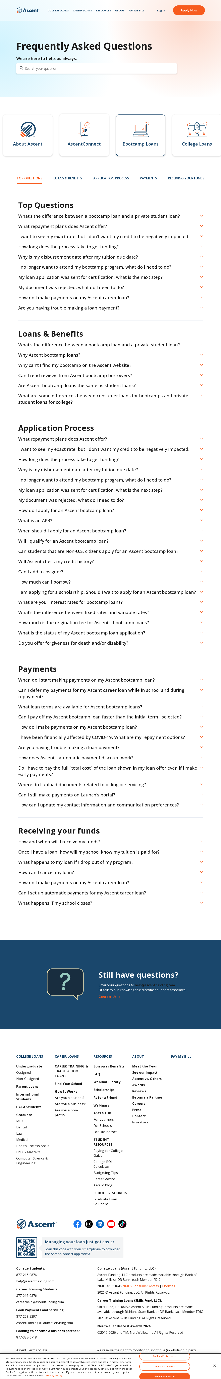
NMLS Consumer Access (140, 1286)
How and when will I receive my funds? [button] (59, 842)
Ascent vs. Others (147, 1078)
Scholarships (104, 1090)
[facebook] (77, 1224)
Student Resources (103, 1142)
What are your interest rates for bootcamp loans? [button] (70, 602)
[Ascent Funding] (36, 1224)
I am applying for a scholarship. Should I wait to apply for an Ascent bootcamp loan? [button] (107, 592)
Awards (138, 1085)
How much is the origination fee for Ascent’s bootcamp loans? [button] (83, 622)
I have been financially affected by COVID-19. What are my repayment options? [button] (101, 737)
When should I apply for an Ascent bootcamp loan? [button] (72, 531)
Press (136, 1110)
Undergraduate (29, 1066)
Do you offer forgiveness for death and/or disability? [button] (73, 643)
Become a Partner (147, 1097)
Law (19, 1133)
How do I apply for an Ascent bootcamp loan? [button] (66, 510)
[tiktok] (122, 1224)
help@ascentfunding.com (155, 985)
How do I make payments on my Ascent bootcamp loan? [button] (77, 727)
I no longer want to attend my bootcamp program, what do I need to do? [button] (94, 267)
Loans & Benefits (67, 178)
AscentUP (102, 1113)
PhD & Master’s (28, 1152)
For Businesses (106, 1132)
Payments (148, 178)
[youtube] (111, 1224)
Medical (22, 1139)
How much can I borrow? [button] (44, 582)
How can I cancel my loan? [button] (46, 872)
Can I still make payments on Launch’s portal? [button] (66, 795)
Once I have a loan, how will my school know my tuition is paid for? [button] (89, 852)
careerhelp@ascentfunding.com (40, 1302)
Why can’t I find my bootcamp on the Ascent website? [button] (74, 365)
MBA (20, 1121)
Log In (161, 12)
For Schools (103, 1125)
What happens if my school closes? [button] (55, 903)
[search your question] (96, 68)
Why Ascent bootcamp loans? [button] (49, 355)
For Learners (104, 1119)
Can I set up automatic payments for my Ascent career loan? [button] (82, 893)
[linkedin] (100, 1224)
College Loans (58, 12)
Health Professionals (32, 1146)
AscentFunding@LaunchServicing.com (44, 1323)
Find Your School (68, 1084)
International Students (27, 1096)
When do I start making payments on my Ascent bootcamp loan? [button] (86, 680)
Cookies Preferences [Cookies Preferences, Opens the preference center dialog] (164, 1360)
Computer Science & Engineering (32, 1160)
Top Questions (29, 178)
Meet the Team (145, 1066)
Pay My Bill (136, 12)
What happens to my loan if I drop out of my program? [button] (75, 862)
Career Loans (82, 12)
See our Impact (145, 1072)
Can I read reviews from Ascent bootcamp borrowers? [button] (75, 375)
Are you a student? (69, 1098)
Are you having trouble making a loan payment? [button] (68, 308)
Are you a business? (70, 1104)
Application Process (111, 178)
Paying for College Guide (108, 1153)
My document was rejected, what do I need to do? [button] (71, 287)
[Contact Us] (153, 996)
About (120, 12)
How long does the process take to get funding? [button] (68, 247)
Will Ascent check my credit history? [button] (56, 561)
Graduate (24, 1115)
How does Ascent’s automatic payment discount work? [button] (75, 758)
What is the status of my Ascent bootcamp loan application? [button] (81, 633)
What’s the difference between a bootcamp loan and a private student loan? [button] (99, 216)
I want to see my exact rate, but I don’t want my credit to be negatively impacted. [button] (103, 236)
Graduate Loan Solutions (105, 1201)
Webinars (101, 1105)
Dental (21, 1127)
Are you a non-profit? (66, 1112)
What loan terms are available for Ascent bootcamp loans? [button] (80, 707)
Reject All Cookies (165, 1370)
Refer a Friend (105, 1097)
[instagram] (89, 1224)
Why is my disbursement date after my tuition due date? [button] (78, 257)
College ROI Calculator (103, 1164)
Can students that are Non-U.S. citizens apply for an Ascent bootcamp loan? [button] (98, 551)
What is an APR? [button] (35, 520)
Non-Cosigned (27, 1078)
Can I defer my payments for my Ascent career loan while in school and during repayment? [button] (101, 693)
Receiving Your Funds (186, 178)
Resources (103, 12)
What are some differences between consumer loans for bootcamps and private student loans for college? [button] (103, 399)
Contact (139, 1116)
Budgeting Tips (106, 1173)
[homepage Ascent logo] (28, 12)
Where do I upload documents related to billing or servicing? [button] (82, 784)
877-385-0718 (26, 1337)
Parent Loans (27, 1086)
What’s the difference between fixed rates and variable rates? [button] (83, 612)
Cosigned (23, 1072)
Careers (139, 1103)
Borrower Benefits (109, 1066)
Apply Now (189, 12)
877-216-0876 (26, 1275)
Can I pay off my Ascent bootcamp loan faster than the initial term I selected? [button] (100, 717)
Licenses (168, 1286)
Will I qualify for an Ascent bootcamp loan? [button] (63, 541)
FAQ (97, 1074)
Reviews (139, 1091)
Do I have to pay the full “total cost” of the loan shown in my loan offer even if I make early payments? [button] (107, 771)
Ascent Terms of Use (32, 1350)
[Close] (214, 1370)
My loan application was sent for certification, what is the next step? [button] (90, 277)
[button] (28, 135)
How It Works (66, 1091)
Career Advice (104, 1179)
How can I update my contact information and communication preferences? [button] (98, 805)
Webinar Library (107, 1082)
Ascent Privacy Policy (31, 1356)
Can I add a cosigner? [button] (40, 572)
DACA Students (29, 1107)
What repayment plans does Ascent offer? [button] (62, 226)
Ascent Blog (103, 1185)
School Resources (110, 1193)
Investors (140, 1122)
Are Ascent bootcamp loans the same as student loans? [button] (77, 385)
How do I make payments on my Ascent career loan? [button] (73, 297)
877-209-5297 (26, 1316)
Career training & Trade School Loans (71, 1071)
